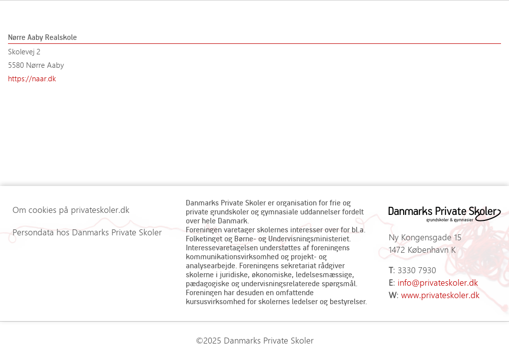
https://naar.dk (32, 78)
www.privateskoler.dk (440, 294)
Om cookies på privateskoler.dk (70, 209)
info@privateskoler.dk (438, 282)
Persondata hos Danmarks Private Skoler (87, 231)
